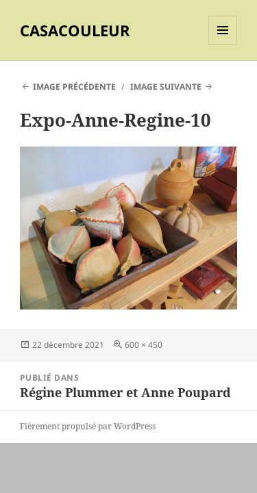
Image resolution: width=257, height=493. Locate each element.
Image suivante (165, 86)
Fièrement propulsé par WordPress (88, 426)
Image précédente (74, 86)
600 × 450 (143, 345)
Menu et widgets (223, 44)
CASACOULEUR (75, 30)
